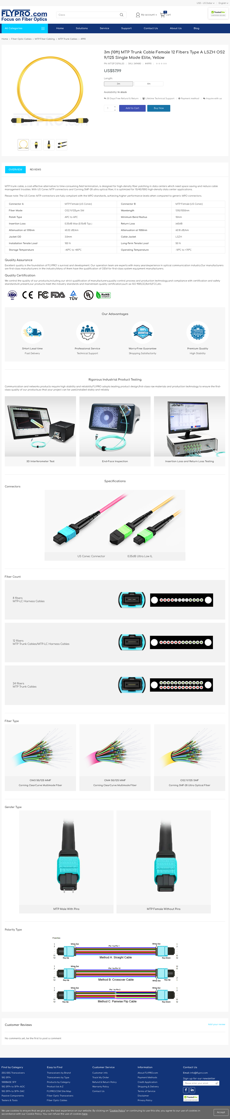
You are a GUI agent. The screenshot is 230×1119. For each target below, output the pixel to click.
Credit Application (147, 1082)
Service (104, 28)
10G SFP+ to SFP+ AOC (13, 1087)
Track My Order (100, 1077)
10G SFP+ (6, 1077)
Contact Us (151, 28)
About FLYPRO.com (148, 1073)
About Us (176, 28)
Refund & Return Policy (104, 1082)
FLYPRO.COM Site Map (59, 1091)
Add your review (216, 1024)
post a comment (51, 1038)
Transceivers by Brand (59, 1073)
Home (60, 28)
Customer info (100, 1073)
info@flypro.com (199, 1073)
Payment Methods (147, 1077)
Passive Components (13, 1096)
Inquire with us (214, 98)
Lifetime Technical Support (160, 98)
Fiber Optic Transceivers (60, 1096)
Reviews (35, 169)
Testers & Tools (10, 1100)
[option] (23, 145)
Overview (15, 169)
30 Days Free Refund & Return (122, 98)
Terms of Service (146, 1091)
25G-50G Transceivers (13, 1073)
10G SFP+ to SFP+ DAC (13, 1091)
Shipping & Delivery (148, 1087)
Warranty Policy (100, 1087)
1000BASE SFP (9, 1082)
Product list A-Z (55, 1087)
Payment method (190, 98)
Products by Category (58, 1082)
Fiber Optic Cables (57, 1100)
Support (126, 28)
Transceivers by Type (58, 1077)
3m (118, 84)
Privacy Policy (145, 1100)
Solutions (82, 28)
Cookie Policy (117, 1111)
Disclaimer (143, 1096)
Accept (221, 1112)
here (84, 1114)
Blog (196, 28)
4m (148, 84)
